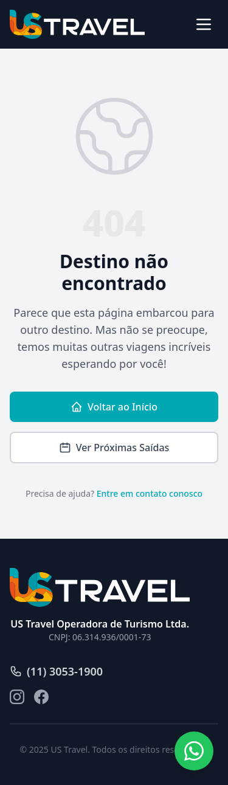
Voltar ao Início (114, 406)
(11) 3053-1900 (56, 671)
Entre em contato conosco (149, 493)
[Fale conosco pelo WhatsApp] (193, 750)
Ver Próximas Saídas (114, 447)
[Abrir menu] (203, 24)
